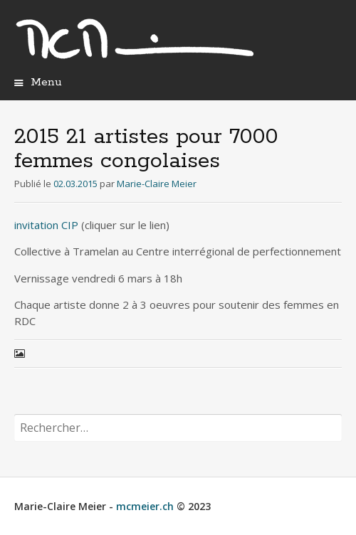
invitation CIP (46, 225)
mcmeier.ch (145, 506)
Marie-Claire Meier (157, 183)
